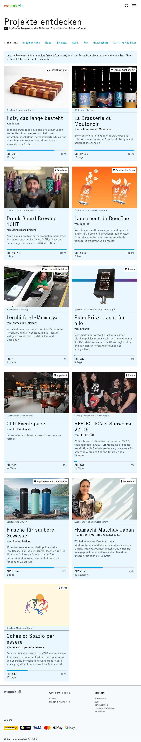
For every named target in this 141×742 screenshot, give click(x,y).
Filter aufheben (78, 28)
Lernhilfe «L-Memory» (32, 317)
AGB (96, 701)
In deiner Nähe (31, 42)
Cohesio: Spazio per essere (30, 639)
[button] (127, 6)
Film (86, 42)
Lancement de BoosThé (101, 218)
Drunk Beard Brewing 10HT (32, 221)
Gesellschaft (100, 42)
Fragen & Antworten (59, 701)
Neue (48, 42)
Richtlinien (100, 698)
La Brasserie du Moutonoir (93, 121)
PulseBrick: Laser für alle (99, 320)
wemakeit (13, 691)
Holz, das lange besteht (35, 118)
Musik (75, 42)
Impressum (99, 711)
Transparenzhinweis (104, 708)
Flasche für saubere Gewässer (30, 533)
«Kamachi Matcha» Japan (104, 530)
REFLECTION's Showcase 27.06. (103, 427)
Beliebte (61, 42)
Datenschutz (101, 705)
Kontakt (53, 698)
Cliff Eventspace (26, 424)
